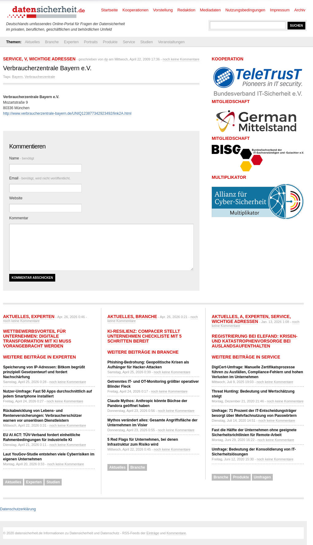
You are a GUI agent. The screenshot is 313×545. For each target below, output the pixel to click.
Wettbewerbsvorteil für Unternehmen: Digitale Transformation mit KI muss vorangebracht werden (37, 338)
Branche (52, 42)
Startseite (109, 10)
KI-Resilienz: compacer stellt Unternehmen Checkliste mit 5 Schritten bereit (144, 336)
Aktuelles (32, 42)
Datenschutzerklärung (18, 509)
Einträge (152, 533)
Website (15, 198)
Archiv (299, 10)
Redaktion (186, 10)
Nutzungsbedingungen (245, 10)
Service (129, 42)
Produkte (110, 42)
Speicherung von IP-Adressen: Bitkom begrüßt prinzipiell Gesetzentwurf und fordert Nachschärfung (44, 372)
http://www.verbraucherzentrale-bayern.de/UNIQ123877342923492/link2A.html (67, 113)
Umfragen (262, 477)
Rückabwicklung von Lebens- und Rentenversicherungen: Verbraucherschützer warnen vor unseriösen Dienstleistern (42, 416)
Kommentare (176, 533)
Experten (71, 42)
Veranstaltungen (171, 42)
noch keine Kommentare (181, 59)
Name (21, 158)
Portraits (91, 42)
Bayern (17, 77)
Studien (146, 42)
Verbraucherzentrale (40, 77)
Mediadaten (210, 10)
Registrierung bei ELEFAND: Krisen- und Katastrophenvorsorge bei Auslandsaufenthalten (254, 341)
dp (106, 59)
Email (40, 178)
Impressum (280, 10)
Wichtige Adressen (52, 58)
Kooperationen (135, 10)
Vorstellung (163, 10)
